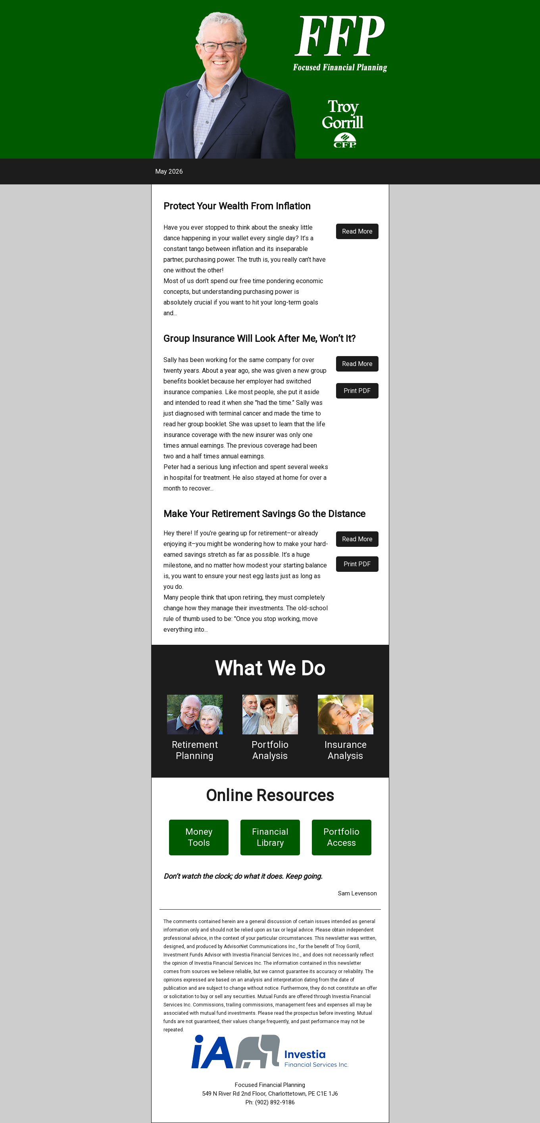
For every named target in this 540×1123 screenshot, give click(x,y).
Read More (357, 231)
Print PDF (357, 391)
